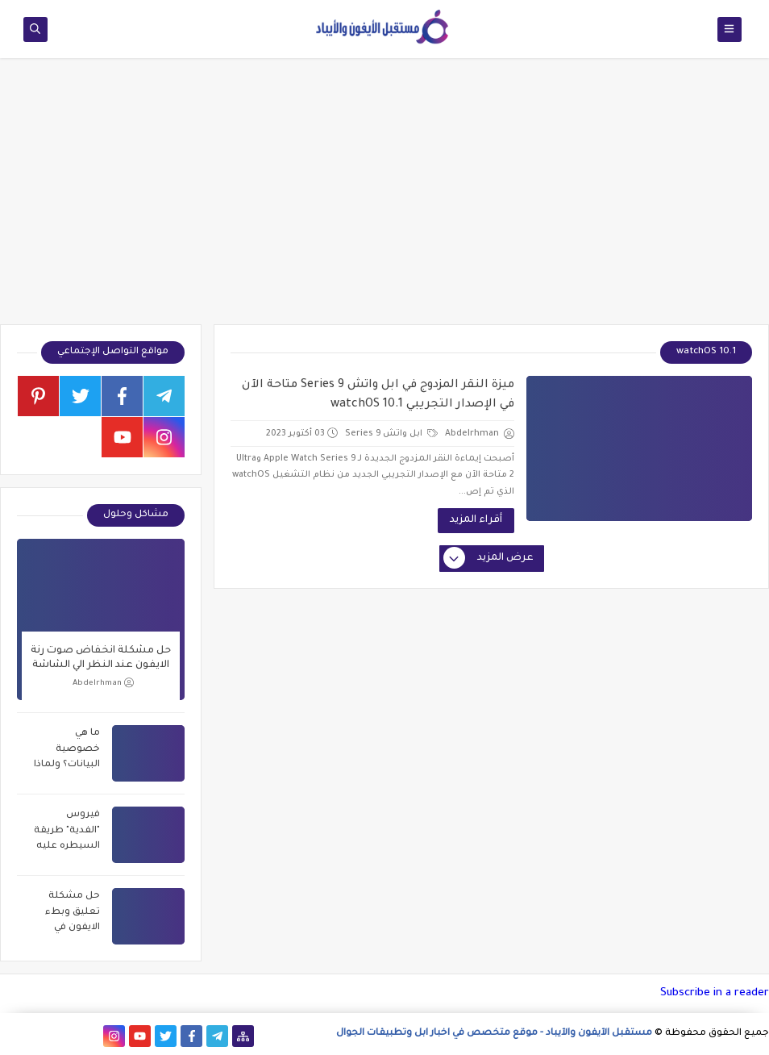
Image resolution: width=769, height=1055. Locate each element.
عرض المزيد (489, 559)
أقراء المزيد (476, 520)
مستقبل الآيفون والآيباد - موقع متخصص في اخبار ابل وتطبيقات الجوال (494, 1033)
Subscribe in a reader (714, 993)
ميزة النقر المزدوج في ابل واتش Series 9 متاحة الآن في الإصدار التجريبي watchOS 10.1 (378, 395)
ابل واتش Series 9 (391, 434)
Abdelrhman (103, 683)
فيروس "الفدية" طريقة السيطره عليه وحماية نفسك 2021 (67, 832)
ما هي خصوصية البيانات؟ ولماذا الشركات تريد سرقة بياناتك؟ (67, 751)
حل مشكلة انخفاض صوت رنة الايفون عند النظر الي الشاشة (101, 658)
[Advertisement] (384, 199)
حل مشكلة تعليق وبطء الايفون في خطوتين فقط (69, 913)
